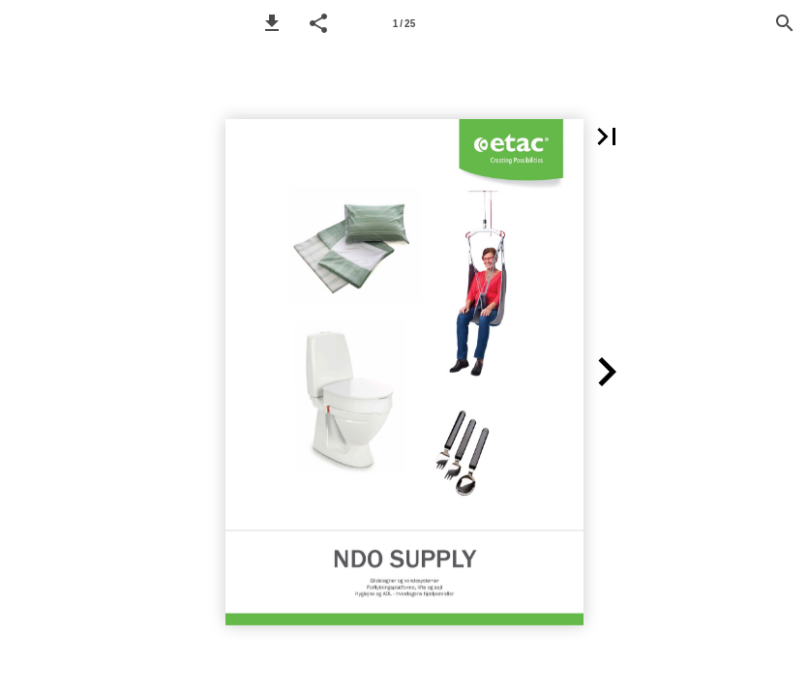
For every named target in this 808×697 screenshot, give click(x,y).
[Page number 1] (404, 23)
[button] (272, 23)
